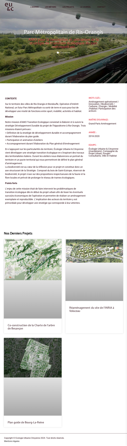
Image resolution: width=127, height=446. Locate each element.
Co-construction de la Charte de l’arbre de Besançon (31, 327)
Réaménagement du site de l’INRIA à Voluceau (91, 309)
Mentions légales (11, 441)
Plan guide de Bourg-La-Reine (26, 422)
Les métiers (50, 7)
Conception (65, 52)
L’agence (34, 7)
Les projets (68, 7)
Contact (101, 7)
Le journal (85, 7)
